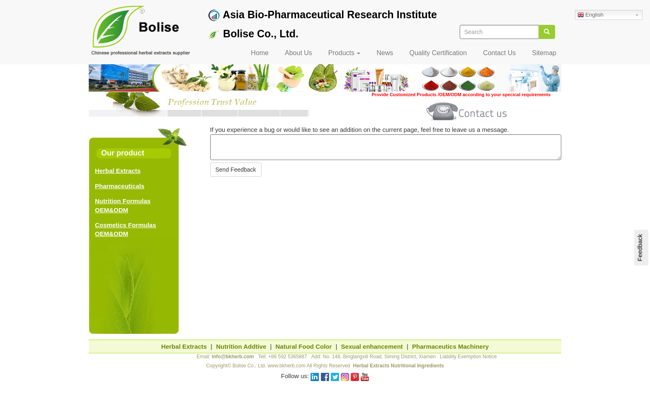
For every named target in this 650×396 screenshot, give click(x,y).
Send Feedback (236, 169)
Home (260, 52)
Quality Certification (438, 52)
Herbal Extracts (118, 170)
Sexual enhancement (372, 346)
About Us (298, 52)
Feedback (639, 248)
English (590, 15)
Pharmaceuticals (119, 185)
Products (344, 52)
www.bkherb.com (286, 366)
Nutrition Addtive (241, 346)
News (384, 52)
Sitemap (544, 52)
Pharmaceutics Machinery (450, 346)
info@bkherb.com (233, 357)
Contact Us (499, 52)
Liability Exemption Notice (468, 357)
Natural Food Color (304, 346)
